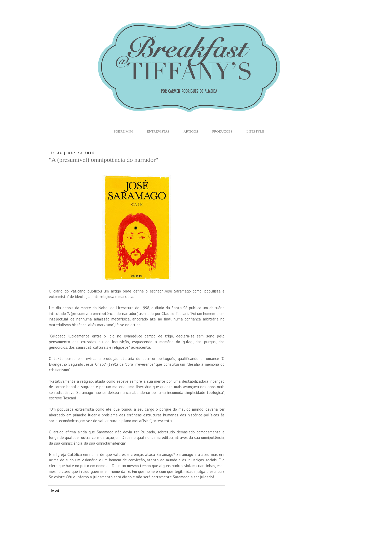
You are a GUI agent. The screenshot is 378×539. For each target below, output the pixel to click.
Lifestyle (255, 131)
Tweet (54, 490)
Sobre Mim (123, 131)
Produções (222, 131)
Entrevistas (158, 131)
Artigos (191, 131)
